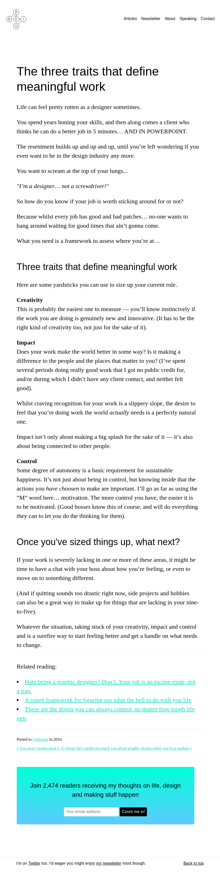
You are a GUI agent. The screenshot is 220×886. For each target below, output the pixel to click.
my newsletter (108, 863)
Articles (131, 18)
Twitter (34, 863)
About (170, 18)
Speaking (189, 18)
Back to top (193, 863)
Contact (208, 18)
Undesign (40, 739)
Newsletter (151, 18)
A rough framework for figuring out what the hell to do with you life (108, 700)
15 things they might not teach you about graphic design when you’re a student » (126, 748)
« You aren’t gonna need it (38, 748)
